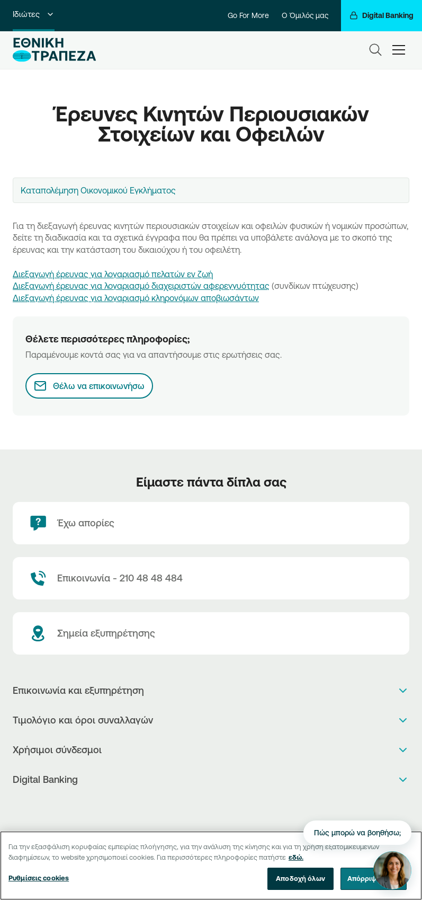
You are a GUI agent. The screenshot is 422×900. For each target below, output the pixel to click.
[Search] (375, 49)
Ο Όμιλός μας (305, 15)
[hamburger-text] (398, 49)
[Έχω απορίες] (211, 523)
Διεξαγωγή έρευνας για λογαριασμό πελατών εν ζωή (113, 274)
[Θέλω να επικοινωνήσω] (89, 386)
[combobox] (211, 190)
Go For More (248, 15)
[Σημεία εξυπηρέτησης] (211, 633)
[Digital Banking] (381, 15)
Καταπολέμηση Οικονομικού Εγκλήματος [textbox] (98, 190)
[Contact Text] (211, 578)
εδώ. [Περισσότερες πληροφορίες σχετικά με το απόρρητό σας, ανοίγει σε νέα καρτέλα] (296, 862)
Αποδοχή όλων (300, 884)
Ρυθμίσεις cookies (38, 883)
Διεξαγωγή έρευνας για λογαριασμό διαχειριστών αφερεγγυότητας (141, 285)
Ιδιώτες (34, 14)
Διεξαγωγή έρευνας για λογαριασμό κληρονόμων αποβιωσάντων (136, 298)
